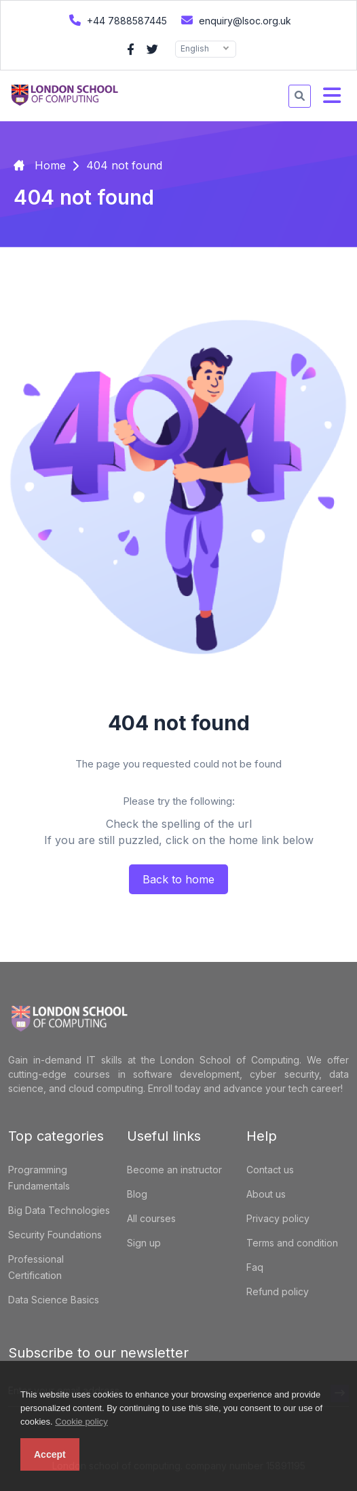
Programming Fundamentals (39, 1178)
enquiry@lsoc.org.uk (234, 20)
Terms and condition (292, 1242)
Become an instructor (174, 1169)
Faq (254, 1267)
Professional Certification (36, 1267)
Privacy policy (277, 1218)
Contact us (270, 1169)
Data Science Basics (53, 1299)
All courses (151, 1218)
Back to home (178, 879)
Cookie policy (81, 1421)
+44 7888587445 (116, 20)
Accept (50, 1454)
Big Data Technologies (59, 1210)
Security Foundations (55, 1234)
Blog (137, 1194)
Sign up (144, 1242)
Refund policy (277, 1291)
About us (266, 1194)
